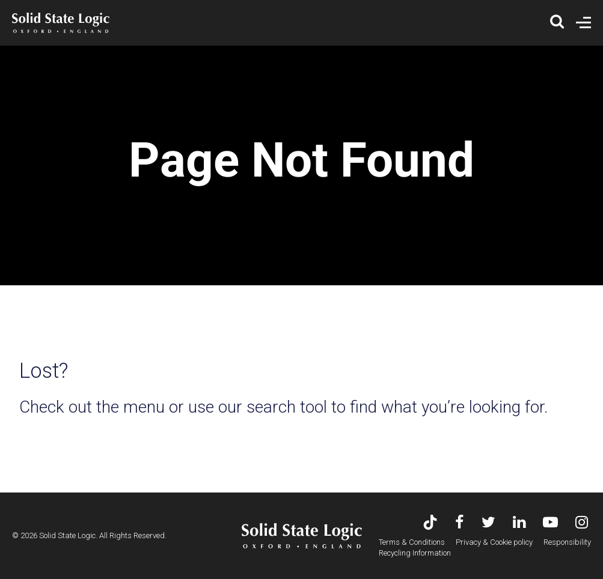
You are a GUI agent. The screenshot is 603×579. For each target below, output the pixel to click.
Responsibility (567, 542)
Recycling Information (415, 552)
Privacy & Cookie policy (494, 542)
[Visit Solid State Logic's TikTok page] (430, 523)
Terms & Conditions (412, 542)
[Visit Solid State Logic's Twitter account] (488, 523)
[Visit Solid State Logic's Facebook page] (459, 523)
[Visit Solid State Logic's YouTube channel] (550, 523)
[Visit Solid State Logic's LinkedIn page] (519, 523)
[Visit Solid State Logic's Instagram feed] (581, 523)
